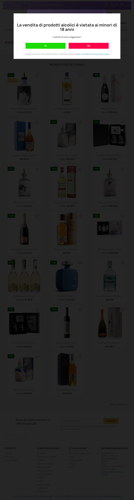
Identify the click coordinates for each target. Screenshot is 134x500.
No (88, 45)
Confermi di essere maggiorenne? (67, 37)
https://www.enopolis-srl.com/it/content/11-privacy (93, 54)
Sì (45, 45)
